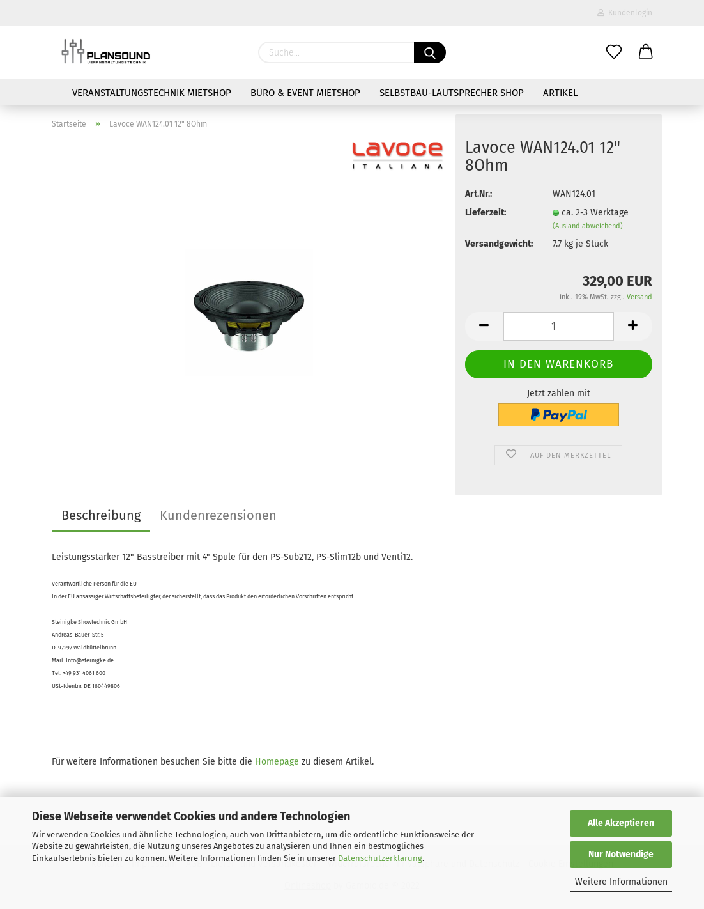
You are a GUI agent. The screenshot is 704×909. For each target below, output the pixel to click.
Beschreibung (101, 515)
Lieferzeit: (485, 212)
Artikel (560, 92)
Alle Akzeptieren (621, 823)
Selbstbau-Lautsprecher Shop (451, 92)
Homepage (277, 761)
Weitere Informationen (621, 881)
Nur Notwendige (621, 854)
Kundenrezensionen (218, 515)
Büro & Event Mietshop (305, 92)
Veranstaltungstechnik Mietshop (151, 92)
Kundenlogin (624, 12)
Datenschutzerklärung (380, 858)
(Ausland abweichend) (588, 226)
